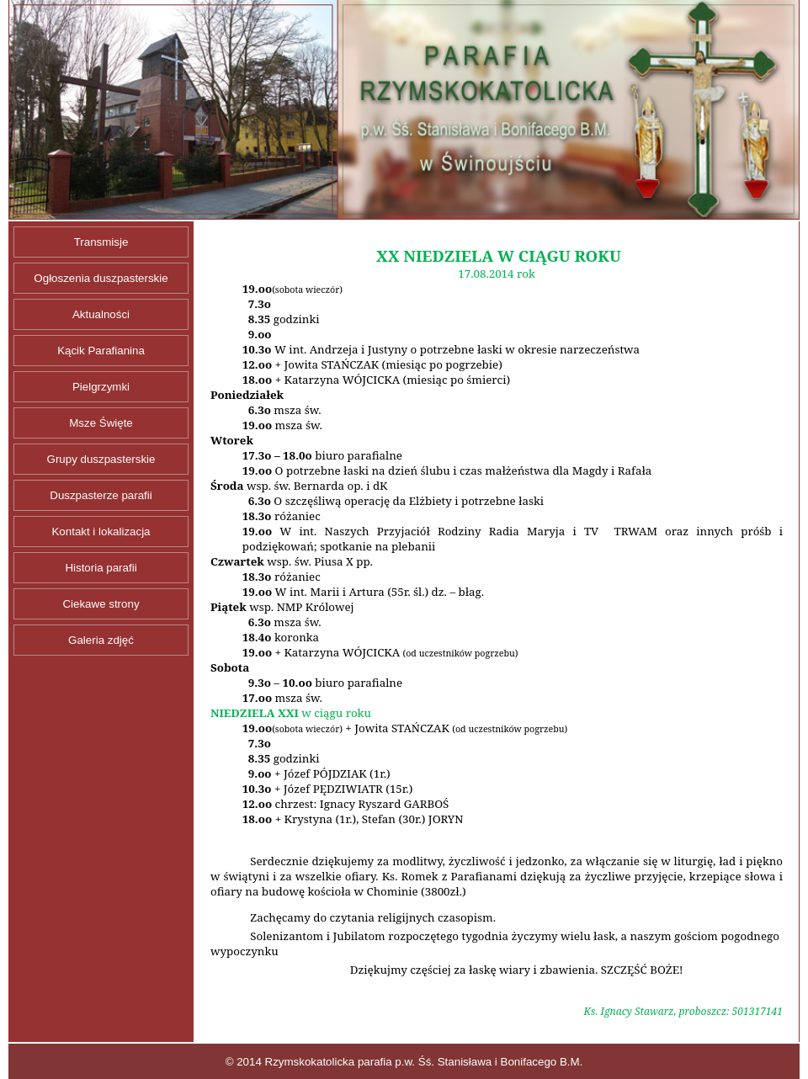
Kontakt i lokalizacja (100, 531)
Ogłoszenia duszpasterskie (100, 278)
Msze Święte (101, 423)
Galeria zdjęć (101, 640)
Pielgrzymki (101, 386)
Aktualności (101, 314)
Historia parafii (100, 567)
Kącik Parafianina (101, 350)
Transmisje (101, 242)
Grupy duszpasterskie (101, 459)
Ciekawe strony (100, 604)
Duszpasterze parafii (101, 495)
